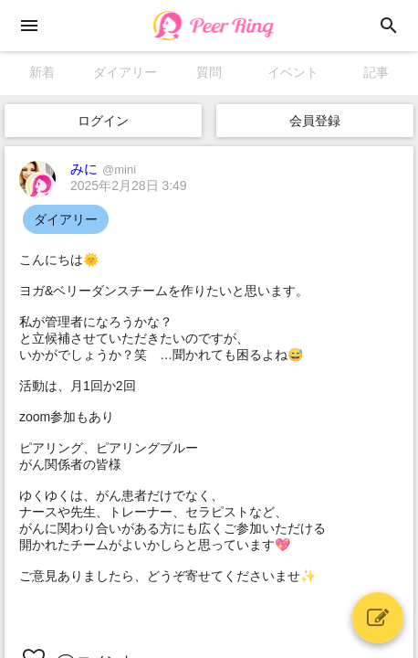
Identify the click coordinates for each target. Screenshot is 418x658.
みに (103, 168)
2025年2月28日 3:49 (128, 185)
